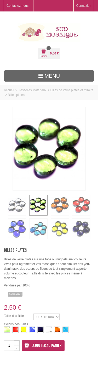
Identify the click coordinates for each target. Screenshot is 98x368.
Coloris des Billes (16, 324)
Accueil (9, 90)
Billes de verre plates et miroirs (71, 90)
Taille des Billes (15, 316)
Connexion (83, 6)
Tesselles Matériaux (32, 90)
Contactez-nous (17, 6)
